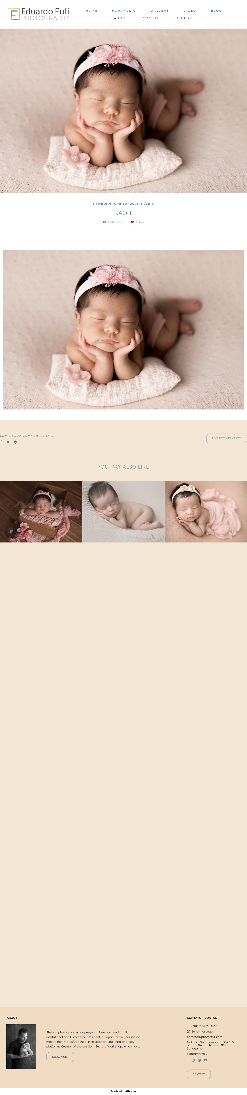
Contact (199, 1074)
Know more (60, 1057)
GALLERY (160, 10)
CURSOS (185, 18)
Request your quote (226, 438)
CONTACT (153, 18)
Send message (202, 1031)
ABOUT (121, 18)
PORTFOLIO (124, 10)
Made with (123, 1091)
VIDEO (190, 10)
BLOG (216, 10)
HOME (92, 10)
